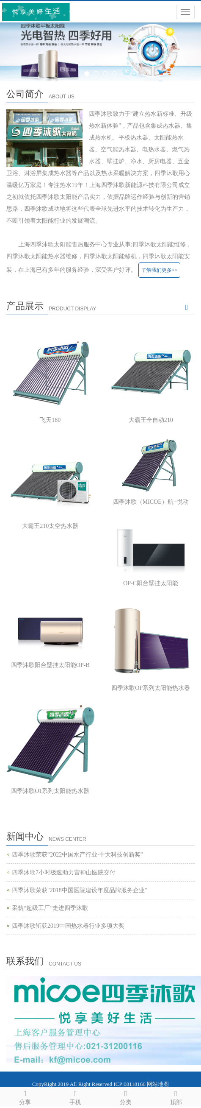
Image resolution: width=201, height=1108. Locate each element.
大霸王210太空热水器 (50, 526)
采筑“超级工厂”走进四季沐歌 (50, 908)
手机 (75, 1096)
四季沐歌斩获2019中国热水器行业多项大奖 (68, 926)
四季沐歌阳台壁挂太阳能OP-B (50, 665)
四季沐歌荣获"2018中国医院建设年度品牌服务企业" (79, 890)
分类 (126, 1096)
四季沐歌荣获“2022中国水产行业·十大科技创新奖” (77, 854)
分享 (25, 1096)
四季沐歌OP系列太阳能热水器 (150, 688)
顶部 (176, 1096)
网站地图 (158, 1084)
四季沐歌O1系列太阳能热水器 (50, 791)
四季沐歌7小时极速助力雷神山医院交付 (64, 872)
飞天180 (50, 420)
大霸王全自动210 (151, 420)
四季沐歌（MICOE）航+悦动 (151, 502)
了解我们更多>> (159, 270)
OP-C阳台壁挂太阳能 (150, 583)
